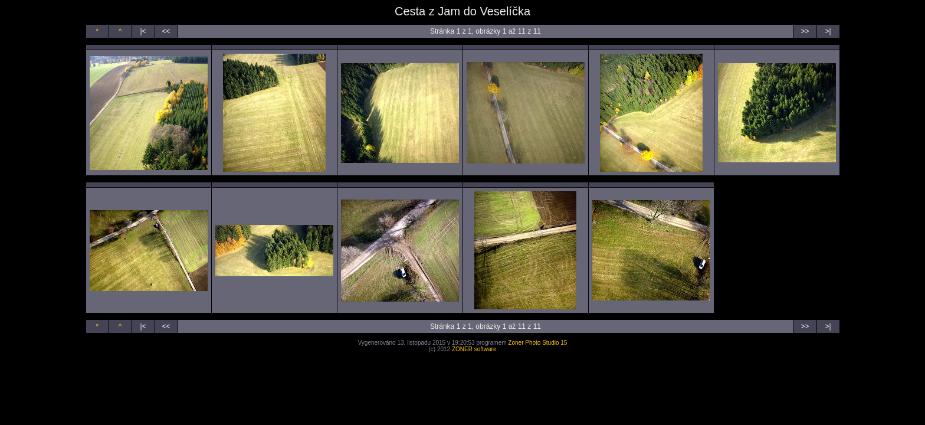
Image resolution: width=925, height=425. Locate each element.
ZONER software (474, 349)
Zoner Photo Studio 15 (537, 342)
